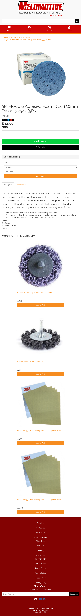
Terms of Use (41, 563)
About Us (40, 546)
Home (5, 37)
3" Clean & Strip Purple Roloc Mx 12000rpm (34, 293)
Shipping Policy (40, 578)
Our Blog (40, 550)
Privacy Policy (40, 568)
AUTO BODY (16, 37)
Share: (8, 120)
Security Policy (40, 583)
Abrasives (26, 37)
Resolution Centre (40, 538)
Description (8, 185)
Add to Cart (40, 141)
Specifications (21, 185)
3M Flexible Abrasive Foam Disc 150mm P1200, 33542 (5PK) (28, 40)
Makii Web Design (40, 612)
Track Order (40, 533)
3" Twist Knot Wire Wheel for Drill (30, 362)
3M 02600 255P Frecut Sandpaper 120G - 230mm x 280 (39, 431)
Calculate (40, 176)
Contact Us (40, 555)
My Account (40, 528)
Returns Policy (40, 573)
